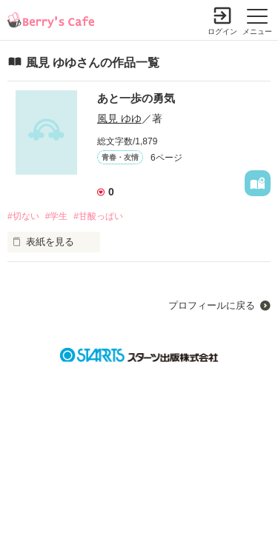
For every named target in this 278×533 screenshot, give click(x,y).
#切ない (23, 216)
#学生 (56, 216)
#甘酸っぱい (98, 216)
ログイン (222, 31)
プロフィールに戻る (211, 305)
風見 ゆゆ (119, 118)
